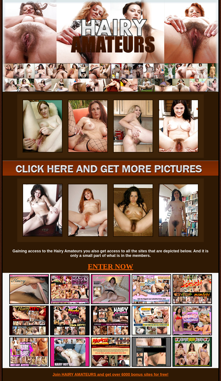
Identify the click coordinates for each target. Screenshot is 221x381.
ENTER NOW (110, 266)
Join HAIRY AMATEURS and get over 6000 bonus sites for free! (110, 374)
